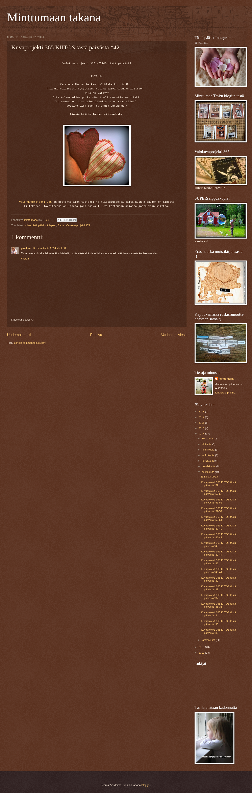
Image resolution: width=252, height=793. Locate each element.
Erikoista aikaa (209, 476)
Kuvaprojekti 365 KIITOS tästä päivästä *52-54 (218, 510)
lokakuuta (207, 438)
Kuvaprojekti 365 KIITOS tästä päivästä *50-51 (218, 518)
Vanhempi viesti (173, 335)
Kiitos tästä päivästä (36, 225)
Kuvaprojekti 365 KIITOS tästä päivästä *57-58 (218, 492)
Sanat (61, 225)
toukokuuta (208, 455)
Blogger (145, 785)
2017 (202, 417)
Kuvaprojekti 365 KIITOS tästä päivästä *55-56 (218, 501)
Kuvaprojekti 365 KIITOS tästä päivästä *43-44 (218, 553)
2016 (202, 422)
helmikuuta (208, 471)
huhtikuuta (208, 460)
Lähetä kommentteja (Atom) (30, 342)
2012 (202, 652)
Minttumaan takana (54, 17)
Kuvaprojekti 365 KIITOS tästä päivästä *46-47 (218, 536)
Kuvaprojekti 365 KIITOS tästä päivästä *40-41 (218, 571)
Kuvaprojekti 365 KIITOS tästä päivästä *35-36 (218, 605)
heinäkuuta (208, 449)
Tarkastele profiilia (225, 392)
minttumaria (226, 378)
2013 (202, 647)
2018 (202, 411)
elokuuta (207, 444)
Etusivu (96, 335)
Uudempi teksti (19, 335)
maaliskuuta (209, 466)
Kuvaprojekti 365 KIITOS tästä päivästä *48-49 (218, 527)
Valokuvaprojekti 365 (35, 201)
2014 (202, 433)
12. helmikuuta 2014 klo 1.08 (49, 248)
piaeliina (26, 248)
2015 (202, 428)
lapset (52, 225)
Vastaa (25, 258)
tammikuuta (209, 639)
